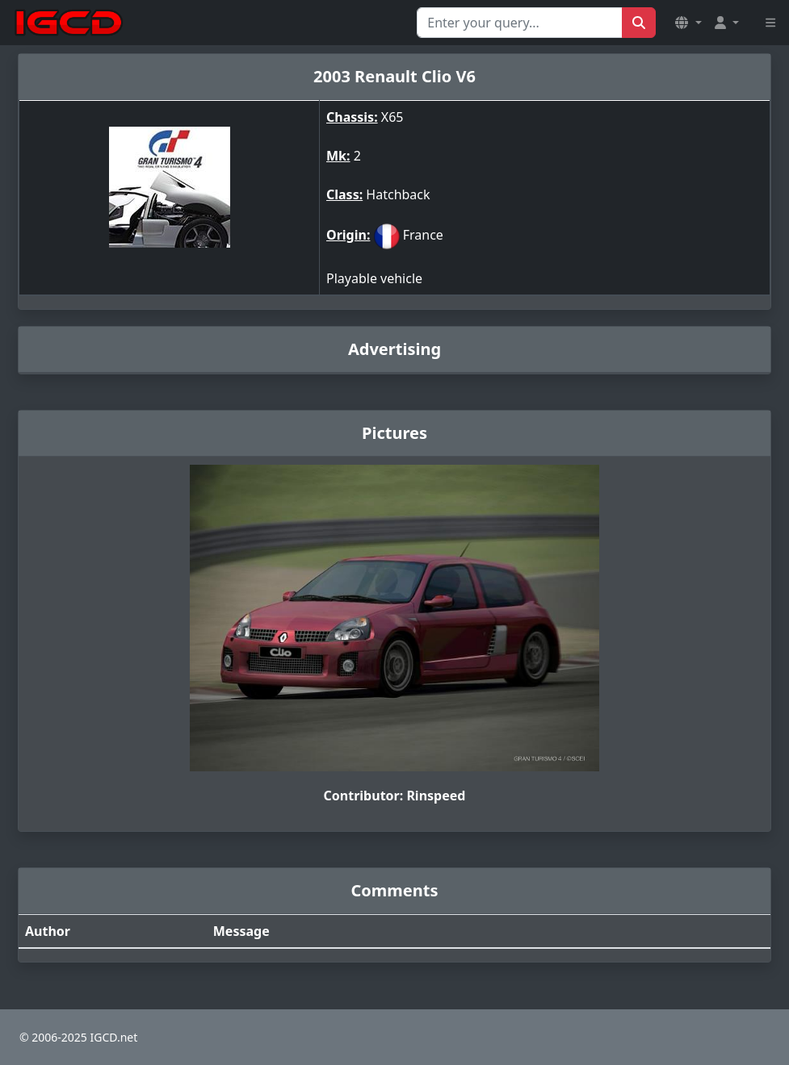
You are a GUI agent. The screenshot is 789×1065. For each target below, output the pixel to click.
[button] (688, 22)
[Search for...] (520, 22)
